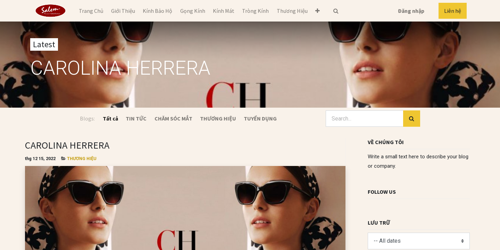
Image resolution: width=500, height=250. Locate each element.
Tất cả (110, 118)
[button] (317, 11)
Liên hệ (452, 10)
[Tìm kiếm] (411, 118)
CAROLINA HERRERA (67, 145)
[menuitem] (91, 11)
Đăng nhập (411, 10)
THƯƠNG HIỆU (82, 158)
